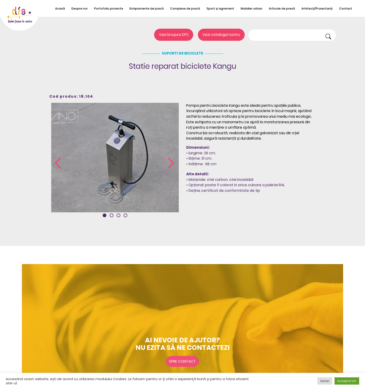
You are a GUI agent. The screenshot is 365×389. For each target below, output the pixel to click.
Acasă (60, 8)
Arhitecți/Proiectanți (317, 8)
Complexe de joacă (185, 8)
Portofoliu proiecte (108, 8)
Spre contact (182, 361)
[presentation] (57, 163)
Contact (345, 8)
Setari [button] (324, 381)
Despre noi (79, 8)
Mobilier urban (251, 8)
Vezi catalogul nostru (221, 35)
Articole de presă (282, 8)
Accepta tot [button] (346, 381)
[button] (104, 215)
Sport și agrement (220, 8)
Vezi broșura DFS (174, 35)
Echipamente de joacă (146, 8)
